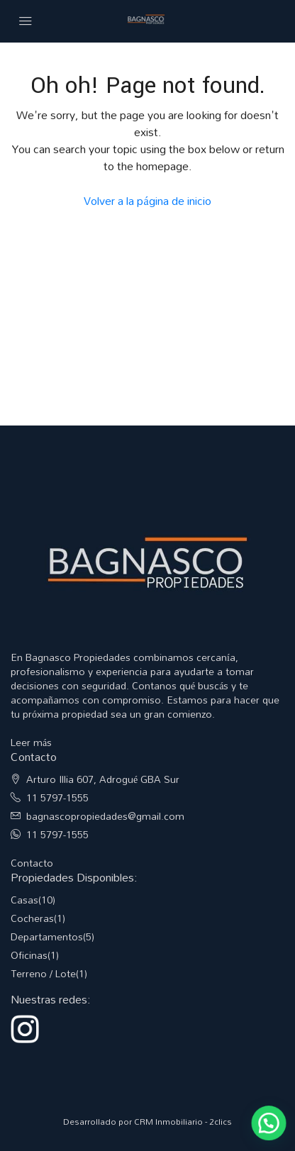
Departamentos (47, 936)
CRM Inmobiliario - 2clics (183, 1121)
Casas (24, 899)
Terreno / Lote (43, 973)
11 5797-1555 (57, 797)
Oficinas (29, 954)
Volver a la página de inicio (147, 200)
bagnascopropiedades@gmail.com (105, 815)
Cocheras (32, 918)
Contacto (32, 862)
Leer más (31, 742)
